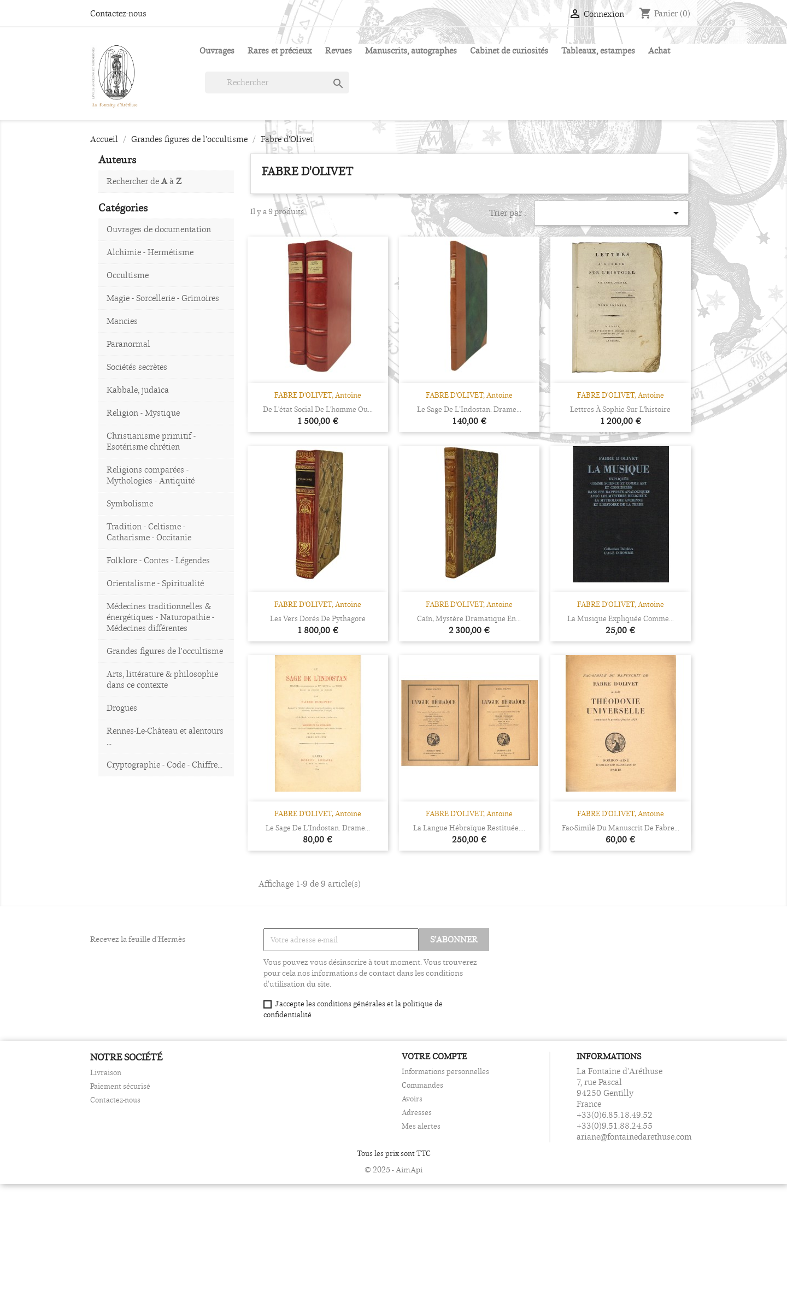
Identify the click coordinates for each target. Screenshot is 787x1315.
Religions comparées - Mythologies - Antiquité (151, 475)
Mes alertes (421, 1126)
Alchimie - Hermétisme (150, 252)
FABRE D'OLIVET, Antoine (317, 395)
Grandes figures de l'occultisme (165, 651)
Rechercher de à (144, 181)
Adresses (417, 1112)
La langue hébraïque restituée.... (469, 828)
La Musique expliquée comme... (620, 618)
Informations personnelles (445, 1071)
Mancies (122, 321)
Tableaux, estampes (598, 50)
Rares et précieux (280, 50)
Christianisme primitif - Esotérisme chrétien (151, 441)
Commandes (422, 1085)
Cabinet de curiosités (509, 50)
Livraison (105, 1072)
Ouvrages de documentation (159, 229)
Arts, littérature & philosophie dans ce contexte (162, 679)
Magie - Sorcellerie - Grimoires (163, 298)
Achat (659, 50)
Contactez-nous (118, 13)
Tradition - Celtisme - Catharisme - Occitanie (149, 532)
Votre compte (434, 1056)
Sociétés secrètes (137, 367)
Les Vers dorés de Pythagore (318, 618)
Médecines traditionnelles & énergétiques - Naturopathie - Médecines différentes (160, 617)
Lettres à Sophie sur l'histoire (620, 409)
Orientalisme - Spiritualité (155, 583)
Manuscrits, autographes (411, 50)
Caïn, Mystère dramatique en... (469, 618)
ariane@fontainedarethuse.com (634, 1136)
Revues (338, 50)
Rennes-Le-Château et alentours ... (165, 736)
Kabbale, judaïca (138, 390)
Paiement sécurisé (120, 1086)
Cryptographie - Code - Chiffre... (164, 764)
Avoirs (412, 1099)
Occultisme (128, 275)
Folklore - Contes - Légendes (158, 560)
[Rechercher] (277, 82)
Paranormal (128, 344)
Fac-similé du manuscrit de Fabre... (620, 828)
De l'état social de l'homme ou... (318, 409)
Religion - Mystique (143, 412)
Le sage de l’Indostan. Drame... (469, 409)
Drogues (122, 707)
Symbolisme (130, 503)
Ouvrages (216, 50)
